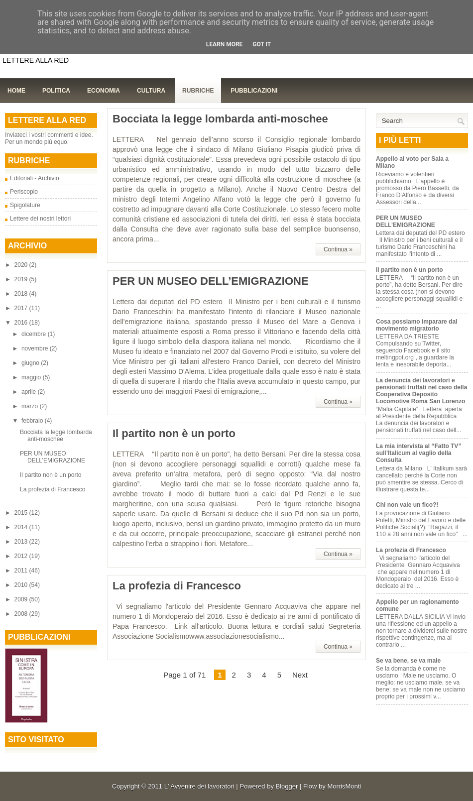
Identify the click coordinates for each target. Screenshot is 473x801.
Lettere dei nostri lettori (40, 218)
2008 (21, 613)
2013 (21, 541)
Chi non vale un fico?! (407, 504)
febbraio (33, 420)
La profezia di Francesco (52, 489)
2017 (21, 308)
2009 (21, 599)
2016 (21, 322)
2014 (21, 527)
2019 (21, 279)
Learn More (224, 44)
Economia (103, 90)
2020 (21, 264)
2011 (21, 570)
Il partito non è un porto (50, 474)
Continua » (338, 249)
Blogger (287, 786)
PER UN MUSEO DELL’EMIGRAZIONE (52, 457)
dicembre (34, 334)
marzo (30, 406)
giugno (31, 362)
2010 (21, 584)
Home (16, 90)
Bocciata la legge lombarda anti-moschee (56, 436)
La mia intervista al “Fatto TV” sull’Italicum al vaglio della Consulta (418, 453)
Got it (261, 44)
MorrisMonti (344, 786)
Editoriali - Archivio (34, 178)
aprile (29, 391)
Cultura (151, 90)
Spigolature (25, 205)
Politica (56, 90)
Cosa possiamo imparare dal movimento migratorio (416, 325)
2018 (21, 293)
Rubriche (198, 90)
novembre (35, 348)
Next (300, 675)
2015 (21, 512)
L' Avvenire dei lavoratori (199, 786)
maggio (32, 377)
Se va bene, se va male (408, 660)
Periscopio (24, 191)
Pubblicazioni (254, 90)
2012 (21, 556)
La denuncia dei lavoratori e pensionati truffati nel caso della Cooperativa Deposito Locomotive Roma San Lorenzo (421, 391)
